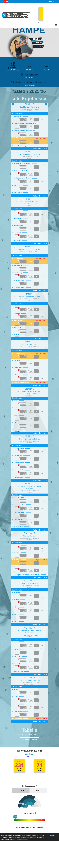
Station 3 (29, 199)
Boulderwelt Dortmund (29, 107)
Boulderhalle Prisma (29, 202)
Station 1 (29, 104)
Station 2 (29, 151)
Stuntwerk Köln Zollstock (29, 154)
